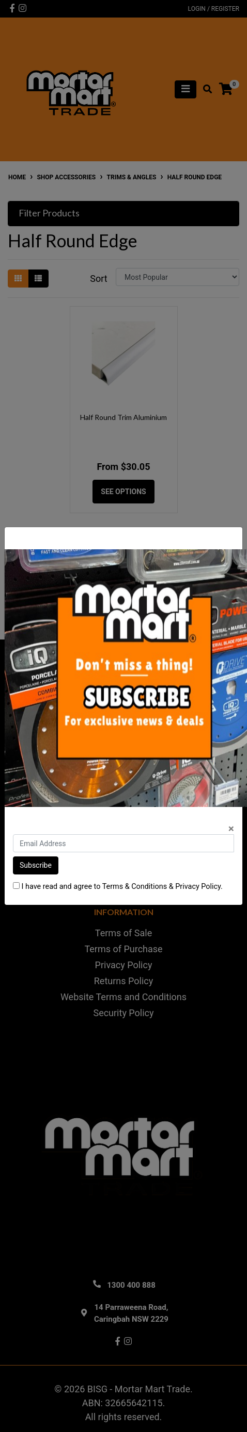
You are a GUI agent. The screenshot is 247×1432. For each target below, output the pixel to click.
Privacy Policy (198, 886)
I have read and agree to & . (118, 886)
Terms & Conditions (134, 886)
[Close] (231, 828)
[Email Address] (123, 843)
